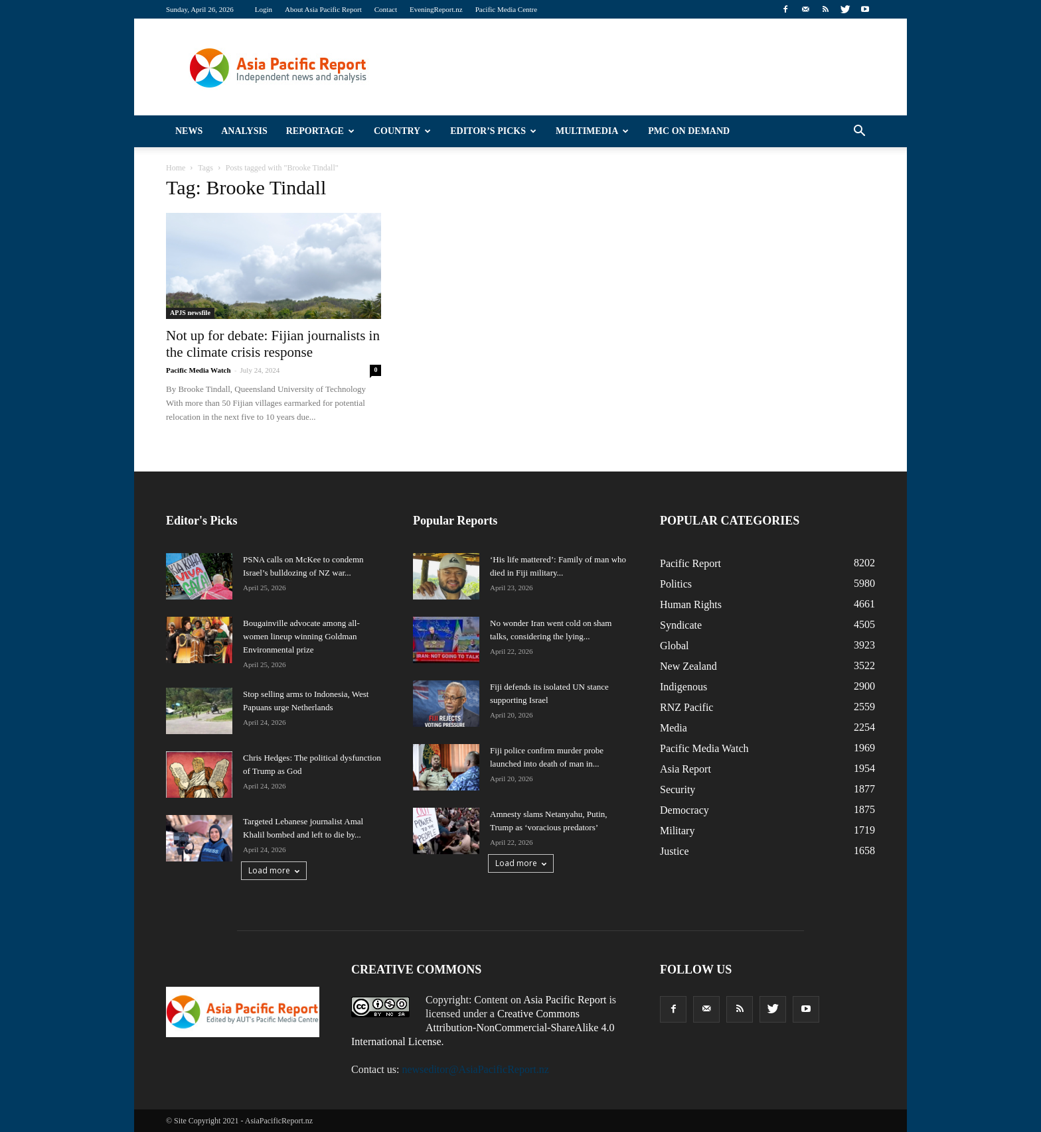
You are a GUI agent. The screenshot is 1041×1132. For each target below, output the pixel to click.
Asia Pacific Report (564, 999)
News (188, 131)
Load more (273, 870)
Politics (676, 584)
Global (674, 645)
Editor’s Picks (493, 131)
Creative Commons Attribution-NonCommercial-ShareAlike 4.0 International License (482, 1027)
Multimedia (592, 131)
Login (263, 9)
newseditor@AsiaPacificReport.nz (475, 1069)
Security (677, 789)
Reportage (320, 131)
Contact (385, 9)
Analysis (244, 131)
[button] (859, 131)
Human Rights (691, 604)
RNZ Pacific (686, 707)
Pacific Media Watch (198, 370)
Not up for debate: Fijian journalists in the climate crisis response (273, 344)
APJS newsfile (190, 312)
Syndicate (681, 625)
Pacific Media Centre (506, 9)
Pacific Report (690, 563)
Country (402, 131)
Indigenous (683, 686)
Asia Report (685, 769)
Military (677, 830)
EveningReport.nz (436, 9)
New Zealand (688, 666)
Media (673, 727)
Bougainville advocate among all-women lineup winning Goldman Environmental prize (301, 636)
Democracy (684, 810)
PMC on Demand (689, 131)
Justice (674, 851)
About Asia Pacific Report (323, 9)
